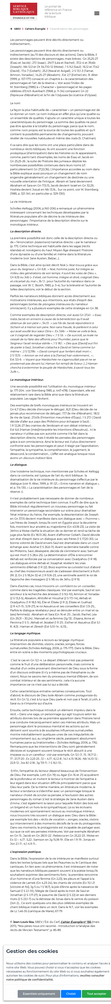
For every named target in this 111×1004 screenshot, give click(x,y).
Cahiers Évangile (35, 28)
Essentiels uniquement (39, 993)
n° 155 (87, 922)
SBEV (17, 28)
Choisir (71, 993)
